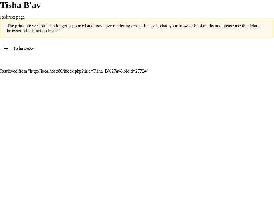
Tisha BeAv (23, 48)
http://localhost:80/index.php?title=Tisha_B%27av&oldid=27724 (88, 71)
